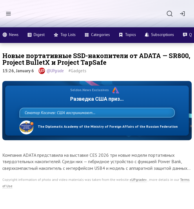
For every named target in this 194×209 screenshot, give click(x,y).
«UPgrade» (138, 192)
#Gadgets (77, 70)
